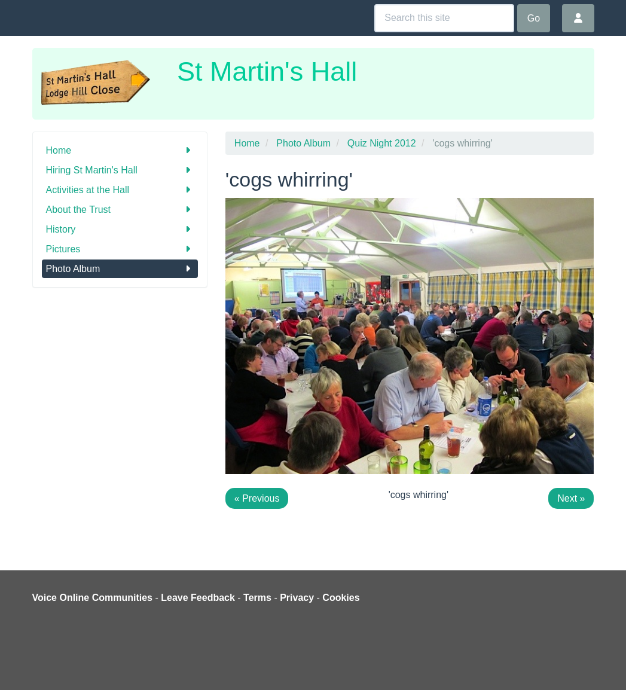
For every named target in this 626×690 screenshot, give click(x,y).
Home (120, 150)
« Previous (257, 498)
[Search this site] (444, 18)
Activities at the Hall (120, 190)
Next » (571, 498)
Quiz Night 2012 (381, 143)
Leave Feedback (198, 598)
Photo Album (120, 269)
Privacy (297, 598)
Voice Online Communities (92, 598)
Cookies (340, 598)
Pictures (120, 249)
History (120, 229)
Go (533, 18)
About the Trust (120, 209)
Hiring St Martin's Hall (120, 170)
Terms (257, 598)
